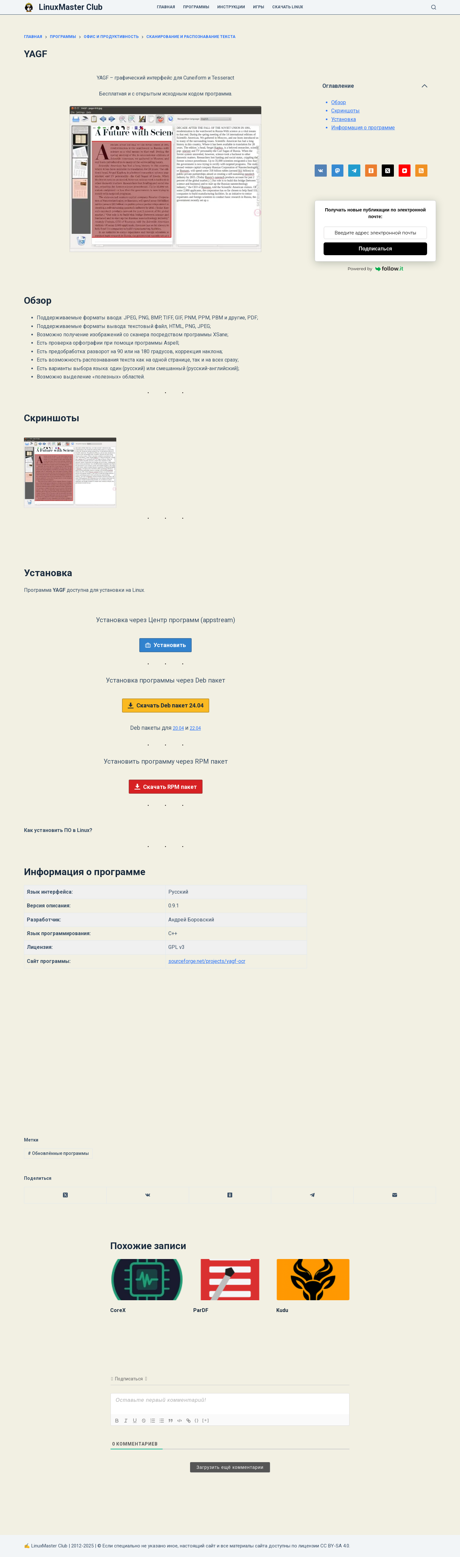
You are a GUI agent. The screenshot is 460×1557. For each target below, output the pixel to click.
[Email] (395, 1195)
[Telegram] (354, 170)
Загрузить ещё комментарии (230, 1467)
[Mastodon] (338, 170)
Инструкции (231, 7)
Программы (196, 7)
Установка (343, 119)
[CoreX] (147, 1279)
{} (197, 1420)
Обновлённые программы (58, 1153)
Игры (258, 7)
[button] (70, 473)
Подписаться (375, 248)
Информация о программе (363, 128)
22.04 (197, 728)
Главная (166, 7)
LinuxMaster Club (71, 7)
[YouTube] (405, 170)
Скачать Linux (287, 7)
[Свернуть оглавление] (424, 86)
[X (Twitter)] (388, 170)
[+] (205, 1420)
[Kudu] (313, 1279)
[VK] (321, 170)
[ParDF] (230, 1279)
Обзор (338, 102)
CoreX (118, 1310)
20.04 (177, 728)
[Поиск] (433, 7)
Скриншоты (345, 111)
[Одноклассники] (371, 170)
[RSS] (421, 170)
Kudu (282, 1310)
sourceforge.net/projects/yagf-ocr (206, 961)
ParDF (200, 1310)
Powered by (375, 268)
